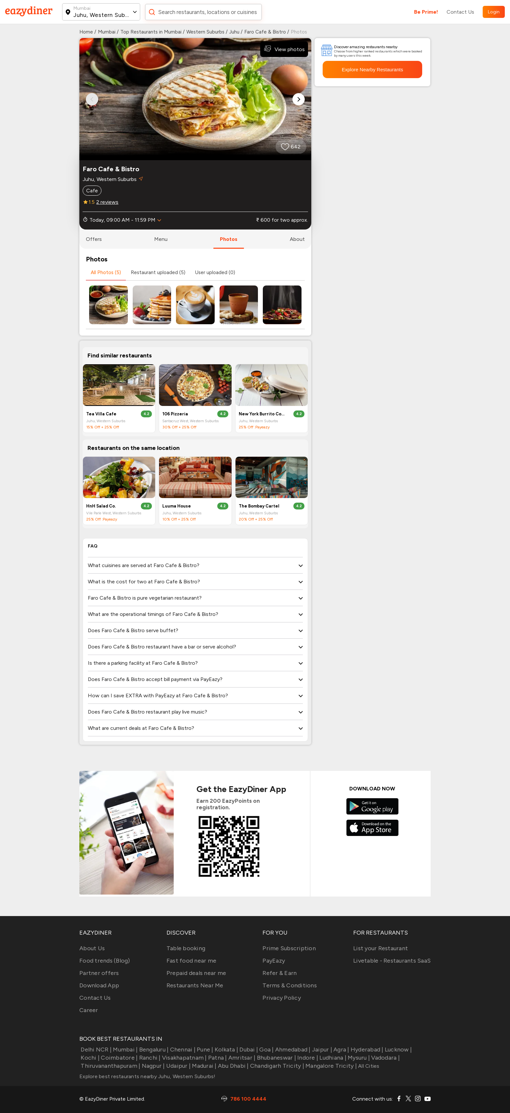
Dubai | (248, 1049)
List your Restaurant (380, 948)
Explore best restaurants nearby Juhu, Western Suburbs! (147, 1076)
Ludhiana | (332, 1057)
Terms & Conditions (289, 985)
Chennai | (181, 1049)
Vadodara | (385, 1057)
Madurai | (204, 1065)
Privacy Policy (281, 997)
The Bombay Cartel (259, 506)
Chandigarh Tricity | (276, 1065)
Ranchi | (149, 1057)
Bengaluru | (153, 1049)
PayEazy (273, 960)
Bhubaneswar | (275, 1057)
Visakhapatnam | (184, 1057)
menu (161, 239)
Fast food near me (191, 960)
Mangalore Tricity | (330, 1065)
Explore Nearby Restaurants (372, 69)
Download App (99, 985)
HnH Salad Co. (101, 506)
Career (88, 1010)
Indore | (307, 1057)
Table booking (186, 948)
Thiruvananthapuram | (109, 1065)
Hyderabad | (366, 1049)
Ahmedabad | (292, 1049)
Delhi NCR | (95, 1049)
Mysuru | (358, 1057)
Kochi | (89, 1057)
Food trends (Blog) (104, 960)
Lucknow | (397, 1049)
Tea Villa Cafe (101, 413)
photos (228, 239)
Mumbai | (125, 1049)
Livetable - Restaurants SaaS (392, 960)
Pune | (204, 1049)
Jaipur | (321, 1049)
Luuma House (176, 506)
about (297, 239)
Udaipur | (178, 1065)
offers (94, 239)
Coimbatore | (119, 1057)
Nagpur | (152, 1065)
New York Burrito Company (262, 413)
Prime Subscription (289, 948)
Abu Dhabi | (233, 1065)
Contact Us (460, 12)
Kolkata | (225, 1049)
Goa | (266, 1049)
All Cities (368, 1066)
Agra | (340, 1049)
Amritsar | (241, 1057)
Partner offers (99, 973)
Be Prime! (426, 12)
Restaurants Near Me (195, 985)
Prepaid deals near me (196, 973)
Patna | (217, 1057)
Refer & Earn (279, 973)
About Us (92, 948)
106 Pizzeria (175, 413)
